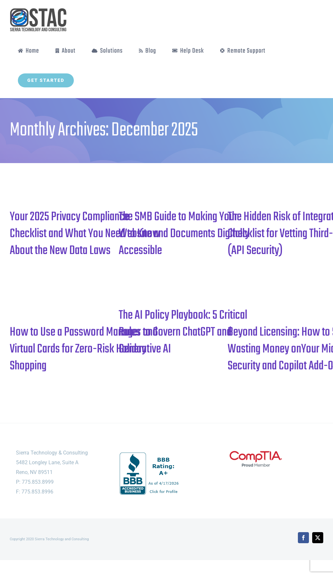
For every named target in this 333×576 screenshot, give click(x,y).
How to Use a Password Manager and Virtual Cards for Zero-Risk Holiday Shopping (83, 349)
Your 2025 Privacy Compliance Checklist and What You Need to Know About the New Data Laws (85, 234)
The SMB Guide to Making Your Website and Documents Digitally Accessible (184, 234)
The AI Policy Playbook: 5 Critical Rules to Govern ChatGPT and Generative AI (183, 332)
